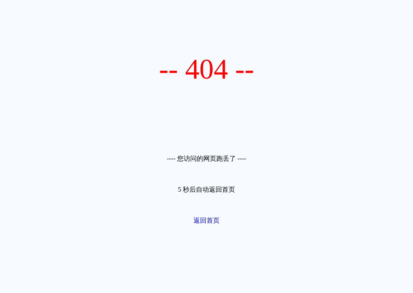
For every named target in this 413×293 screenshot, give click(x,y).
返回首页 (206, 220)
